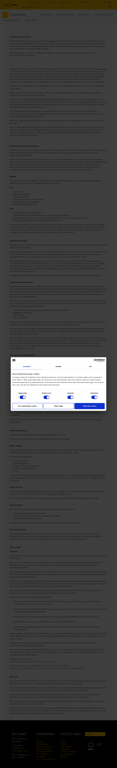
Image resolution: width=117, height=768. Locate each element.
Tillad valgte (58, 406)
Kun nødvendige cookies (27, 406)
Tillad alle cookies (89, 406)
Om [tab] (90, 366)
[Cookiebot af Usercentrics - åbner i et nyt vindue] (95, 360)
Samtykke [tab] (26, 366)
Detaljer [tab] (58, 366)
